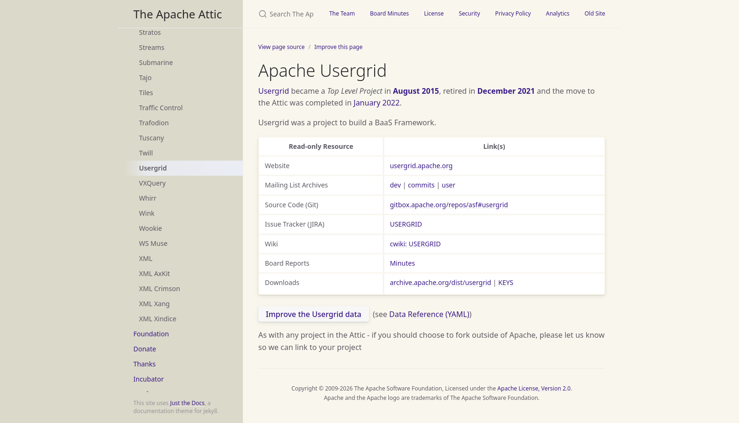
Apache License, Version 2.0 (533, 388)
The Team (342, 13)
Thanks (144, 363)
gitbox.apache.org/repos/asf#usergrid (449, 204)
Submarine (156, 62)
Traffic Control (161, 107)
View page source (281, 47)
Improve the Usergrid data (313, 314)
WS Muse (153, 243)
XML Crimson (159, 288)
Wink (147, 213)
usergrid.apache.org (421, 165)
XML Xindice (157, 318)
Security (469, 13)
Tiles (146, 92)
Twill (146, 152)
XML (145, 258)
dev (395, 184)
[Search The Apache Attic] (282, 14)
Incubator (148, 378)
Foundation (151, 333)
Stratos (150, 32)
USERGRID (406, 224)
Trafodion (154, 122)
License (434, 13)
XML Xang (154, 303)
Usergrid (153, 167)
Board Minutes (389, 13)
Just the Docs (187, 403)
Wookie (150, 228)
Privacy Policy (513, 13)
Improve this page (338, 47)
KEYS (505, 282)
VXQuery (152, 183)
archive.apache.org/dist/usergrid (440, 282)
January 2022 (376, 103)
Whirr (147, 198)
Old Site (594, 13)
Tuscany (151, 137)
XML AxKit (154, 273)
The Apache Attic (177, 14)
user (448, 184)
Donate (144, 348)
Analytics (557, 13)
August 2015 (416, 91)
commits (421, 184)
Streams (151, 47)
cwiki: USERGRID (415, 243)
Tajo (145, 77)
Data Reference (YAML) (429, 314)
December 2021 (506, 91)
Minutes (402, 263)
